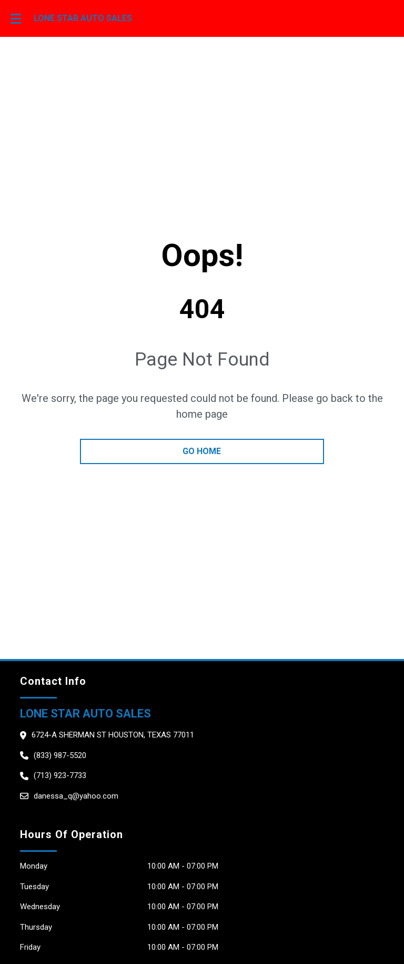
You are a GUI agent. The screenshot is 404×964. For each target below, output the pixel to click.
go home (202, 451)
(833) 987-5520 (60, 755)
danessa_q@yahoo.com (76, 796)
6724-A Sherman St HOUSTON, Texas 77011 (113, 735)
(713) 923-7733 (60, 775)
